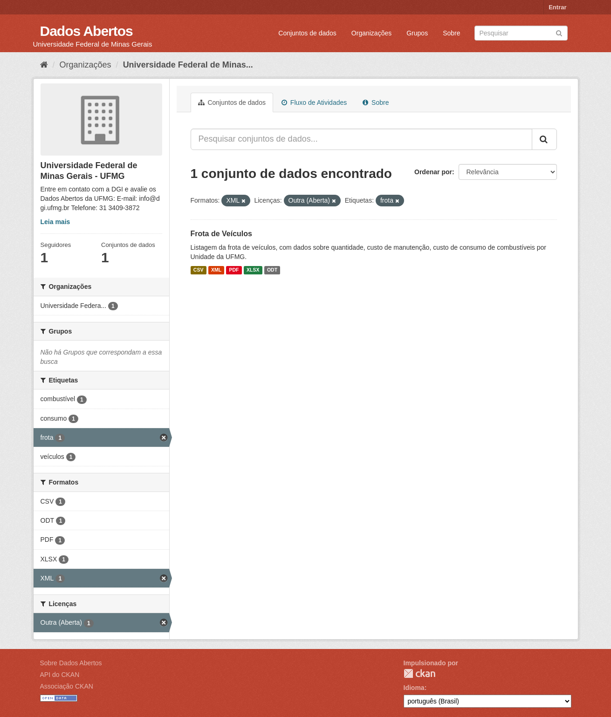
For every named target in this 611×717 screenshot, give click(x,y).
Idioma (414, 687)
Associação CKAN (66, 686)
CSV (198, 270)
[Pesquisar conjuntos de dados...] (361, 139)
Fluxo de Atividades (314, 102)
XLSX (253, 270)
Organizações (371, 33)
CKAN (419, 673)
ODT (272, 270)
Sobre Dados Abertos (71, 663)
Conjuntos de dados (307, 33)
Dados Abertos (86, 31)
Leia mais (55, 221)
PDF (234, 270)
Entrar (557, 7)
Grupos (417, 33)
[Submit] (559, 32)
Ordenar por (433, 172)
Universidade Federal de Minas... (188, 64)
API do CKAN (60, 674)
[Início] (44, 64)
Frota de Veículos (221, 234)
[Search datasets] (521, 33)
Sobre (451, 33)
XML (216, 270)
